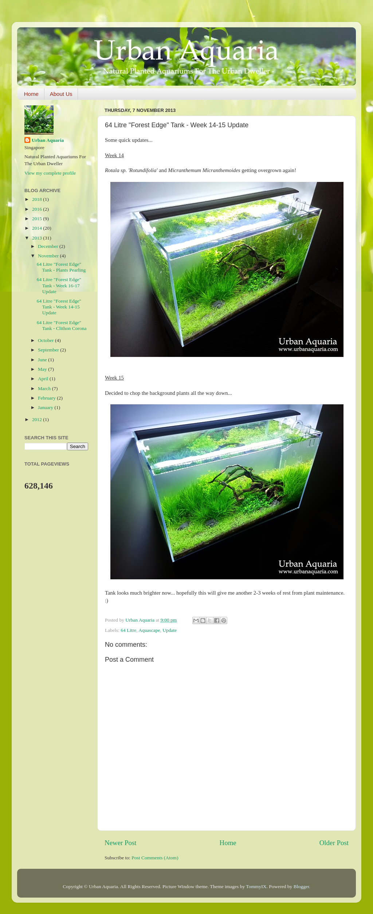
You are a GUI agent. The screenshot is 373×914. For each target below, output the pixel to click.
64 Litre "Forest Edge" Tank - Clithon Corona (62, 325)
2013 (37, 238)
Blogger (301, 886)
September (49, 350)
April (44, 378)
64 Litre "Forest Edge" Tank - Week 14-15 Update (59, 306)
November (49, 255)
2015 (37, 218)
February (47, 398)
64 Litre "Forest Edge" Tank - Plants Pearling (61, 267)
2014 (37, 228)
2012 (37, 419)
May (43, 369)
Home (31, 94)
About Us (61, 94)
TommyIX (256, 886)
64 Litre (128, 630)
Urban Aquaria (48, 140)
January (46, 407)
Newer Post (121, 843)
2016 (37, 209)
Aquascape (149, 630)
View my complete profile (50, 173)
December (48, 246)
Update (169, 630)
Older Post (334, 843)
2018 (37, 199)
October (46, 340)
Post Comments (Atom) (154, 857)
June (43, 359)
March (45, 388)
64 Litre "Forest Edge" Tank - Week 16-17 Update (59, 285)
